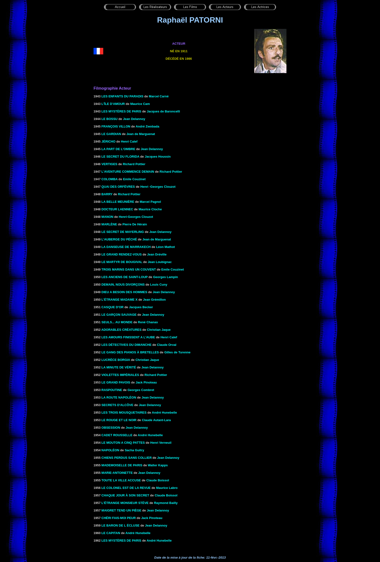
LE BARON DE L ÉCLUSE (121, 525)
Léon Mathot (165, 247)
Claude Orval (166, 345)
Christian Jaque (147, 360)
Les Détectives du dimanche (127, 345)
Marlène (109, 224)
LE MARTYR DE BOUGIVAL (122, 262)
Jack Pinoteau (146, 382)
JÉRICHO (109, 141)
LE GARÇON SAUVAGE (119, 314)
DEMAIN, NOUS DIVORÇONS (123, 284)
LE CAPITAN (111, 533)
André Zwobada (147, 126)
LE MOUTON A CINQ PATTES (123, 442)
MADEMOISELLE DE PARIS (122, 465)
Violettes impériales (120, 375)
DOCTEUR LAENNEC (117, 209)
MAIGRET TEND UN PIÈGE (122, 510)
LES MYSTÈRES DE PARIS (121, 111)
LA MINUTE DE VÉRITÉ (119, 367)
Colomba (110, 179)
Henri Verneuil (160, 442)
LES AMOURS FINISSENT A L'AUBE (128, 337)
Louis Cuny (158, 284)
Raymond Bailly (166, 503)
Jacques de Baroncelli (163, 111)
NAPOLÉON (110, 450)
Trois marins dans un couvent (129, 269)
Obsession (111, 427)
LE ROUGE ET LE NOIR (119, 420)
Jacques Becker (141, 307)
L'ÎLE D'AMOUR (113, 104)
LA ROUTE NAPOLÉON (119, 397)
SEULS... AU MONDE (117, 322)
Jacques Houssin (158, 156)
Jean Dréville (156, 254)
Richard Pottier (134, 164)
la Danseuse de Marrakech (126, 247)
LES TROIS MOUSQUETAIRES (124, 412)
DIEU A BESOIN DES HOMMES (124, 292)
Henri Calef (129, 141)
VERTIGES (110, 164)
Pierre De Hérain (134, 224)
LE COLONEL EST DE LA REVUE (126, 488)
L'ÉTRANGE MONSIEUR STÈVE (125, 503)
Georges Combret (140, 390)
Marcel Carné (159, 96)
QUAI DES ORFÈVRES (118, 186)
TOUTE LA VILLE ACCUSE (121, 480)
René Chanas (148, 322)
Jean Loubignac (160, 262)
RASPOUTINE (112, 390)
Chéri (107, 518)
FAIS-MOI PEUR (124, 518)
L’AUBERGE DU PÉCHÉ (119, 239)
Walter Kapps (158, 465)
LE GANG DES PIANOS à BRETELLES (130, 352)
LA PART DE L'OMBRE (118, 149)
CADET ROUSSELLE (117, 435)
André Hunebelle (164, 412)
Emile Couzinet (134, 179)
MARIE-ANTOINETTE (117, 473)
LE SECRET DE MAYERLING (123, 232)
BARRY (107, 194)
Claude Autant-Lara (156, 420)
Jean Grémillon (154, 299)
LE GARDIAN (111, 134)
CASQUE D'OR (113, 307)
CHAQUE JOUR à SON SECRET (125, 495)
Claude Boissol (157, 480)
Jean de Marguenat (141, 134)
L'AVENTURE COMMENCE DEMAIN (128, 171)
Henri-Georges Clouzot (136, 217)
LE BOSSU (110, 119)
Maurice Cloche (150, 209)
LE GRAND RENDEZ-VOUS (122, 254)
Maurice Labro (167, 488)
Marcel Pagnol (150, 202)
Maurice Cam (140, 104)
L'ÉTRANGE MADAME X (120, 299)
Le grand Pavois (116, 382)
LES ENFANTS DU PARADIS (122, 96)
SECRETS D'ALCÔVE (118, 405)
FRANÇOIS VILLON (116, 126)
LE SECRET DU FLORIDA (120, 156)
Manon (107, 217)
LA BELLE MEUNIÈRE (118, 202)
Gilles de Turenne (177, 352)
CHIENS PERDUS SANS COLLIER (127, 458)
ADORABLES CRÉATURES (121, 330)
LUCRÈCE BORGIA (116, 360)
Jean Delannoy (134, 119)
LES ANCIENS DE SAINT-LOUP (125, 277)
